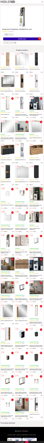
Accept (26, 442)
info (13, 72)
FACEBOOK (18, 431)
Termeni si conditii (12, 434)
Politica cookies (32, 434)
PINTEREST (25, 431)
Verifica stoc (29, 38)
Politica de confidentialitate (22, 434)
